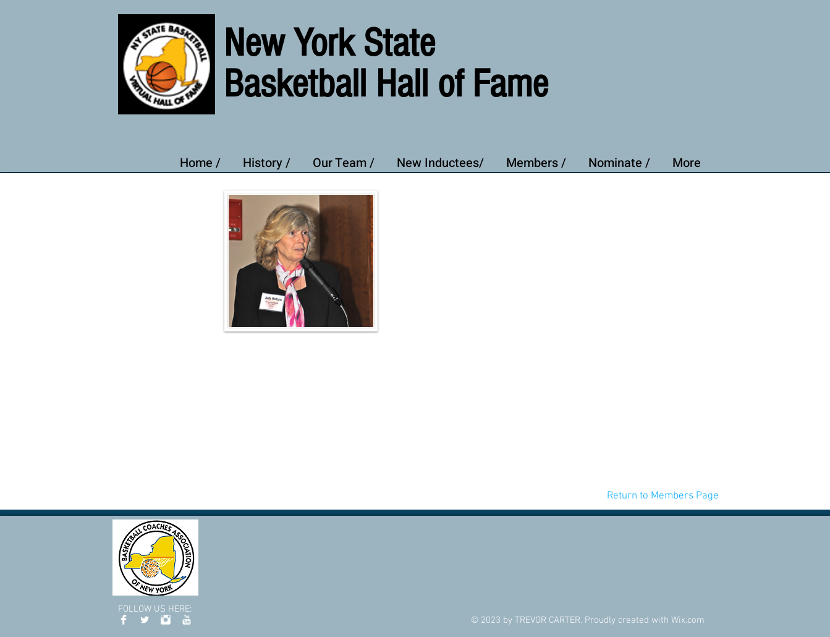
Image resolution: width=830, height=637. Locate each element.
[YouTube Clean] (187, 620)
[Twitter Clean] (145, 620)
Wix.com (688, 620)
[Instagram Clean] (166, 620)
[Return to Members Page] (663, 496)
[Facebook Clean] (124, 620)
